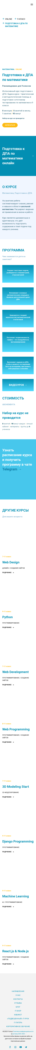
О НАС (18, 995)
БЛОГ (18, 1007)
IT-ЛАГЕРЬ (18, 1023)
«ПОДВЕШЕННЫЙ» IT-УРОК (18, 1019)
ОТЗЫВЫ (18, 1003)
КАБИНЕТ (18, 1015)
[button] (10, 125)
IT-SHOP (18, 1011)
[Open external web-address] (18, 483)
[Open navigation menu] (32, 4)
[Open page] (18, 537)
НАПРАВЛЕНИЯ (18, 991)
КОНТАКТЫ (18, 999)
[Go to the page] (11, 4)
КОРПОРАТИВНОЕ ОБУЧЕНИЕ (18, 1026)
